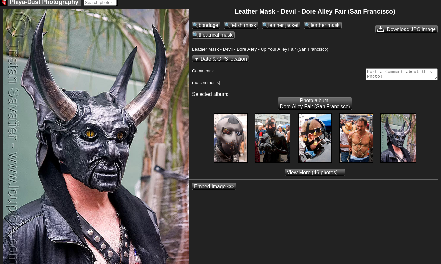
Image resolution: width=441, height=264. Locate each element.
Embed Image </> (214, 190)
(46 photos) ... (315, 176)
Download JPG (406, 31)
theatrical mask (216, 37)
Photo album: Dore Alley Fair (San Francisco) (315, 107)
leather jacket (283, 27)
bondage (208, 27)
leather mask (325, 27)
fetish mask (243, 27)
